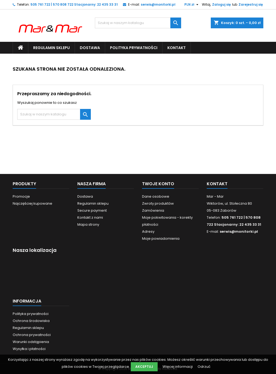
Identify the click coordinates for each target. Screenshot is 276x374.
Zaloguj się (221, 4)
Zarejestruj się (251, 4)
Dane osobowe (155, 196)
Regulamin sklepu (51, 47)
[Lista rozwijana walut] (192, 4)
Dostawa (90, 47)
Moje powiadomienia (161, 238)
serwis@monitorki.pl (158, 4)
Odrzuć (204, 366)
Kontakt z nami (90, 217)
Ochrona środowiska (31, 320)
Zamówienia (153, 210)
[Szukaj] (138, 23)
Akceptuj (144, 366)
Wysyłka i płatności (29, 348)
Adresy (148, 231)
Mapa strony (88, 224)
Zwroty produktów (158, 203)
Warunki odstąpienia (31, 341)
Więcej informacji (178, 366)
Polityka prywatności (133, 47)
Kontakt (176, 47)
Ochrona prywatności (32, 334)
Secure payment (92, 210)
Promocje (21, 196)
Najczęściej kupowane (32, 203)
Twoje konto (158, 184)
